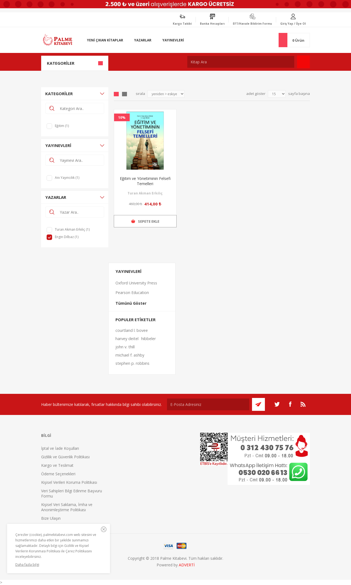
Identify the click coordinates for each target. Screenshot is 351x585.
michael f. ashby (129, 355)
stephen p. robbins (132, 363)
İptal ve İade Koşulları (60, 448)
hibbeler (148, 338)
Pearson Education (132, 292)
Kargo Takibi (182, 24)
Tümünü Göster (130, 303)
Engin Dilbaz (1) (66, 236)
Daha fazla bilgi (27, 564)
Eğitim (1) (62, 125)
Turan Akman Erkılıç (145, 193)
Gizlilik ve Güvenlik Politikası (65, 456)
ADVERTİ (187, 564)
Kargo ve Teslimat (57, 465)
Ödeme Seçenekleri (58, 473)
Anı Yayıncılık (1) (67, 177)
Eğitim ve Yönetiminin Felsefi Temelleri (145, 181)
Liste (124, 94)
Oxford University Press (136, 283)
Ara (303, 61)
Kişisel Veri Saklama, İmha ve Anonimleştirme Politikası (66, 507)
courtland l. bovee (131, 330)
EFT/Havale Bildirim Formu (252, 24)
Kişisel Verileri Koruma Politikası (69, 482)
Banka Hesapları (212, 24)
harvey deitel (126, 338)
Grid (116, 94)
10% (122, 117)
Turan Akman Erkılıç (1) (72, 229)
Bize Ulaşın (51, 518)
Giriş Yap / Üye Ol (293, 24)
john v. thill (125, 346)
